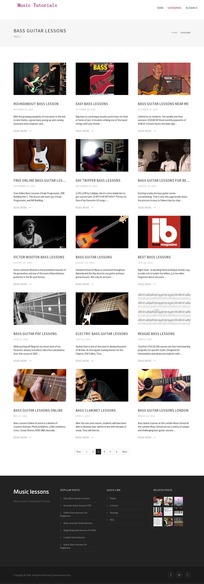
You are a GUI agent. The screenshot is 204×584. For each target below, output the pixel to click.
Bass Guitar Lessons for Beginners (164, 180)
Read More (20, 130)
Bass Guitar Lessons (94, 257)
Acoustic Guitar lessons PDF (77, 505)
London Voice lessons (74, 537)
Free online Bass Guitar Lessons (40, 180)
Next (124, 451)
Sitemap (114, 512)
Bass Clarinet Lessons (96, 410)
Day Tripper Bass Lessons (98, 180)
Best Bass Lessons (154, 257)
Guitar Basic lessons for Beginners (73, 546)
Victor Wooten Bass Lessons (39, 257)
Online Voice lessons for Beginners (73, 514)
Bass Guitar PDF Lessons (35, 334)
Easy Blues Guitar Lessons (76, 498)
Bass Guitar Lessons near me (163, 104)
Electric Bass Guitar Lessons (102, 334)
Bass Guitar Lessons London (163, 410)
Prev (78, 451)
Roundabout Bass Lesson (36, 104)
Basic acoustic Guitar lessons (77, 523)
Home (160, 7)
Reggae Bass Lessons (156, 334)
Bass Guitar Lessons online (38, 410)
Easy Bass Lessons (92, 104)
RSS (112, 519)
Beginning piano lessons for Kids (79, 530)
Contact (114, 505)
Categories (174, 7)
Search (191, 8)
